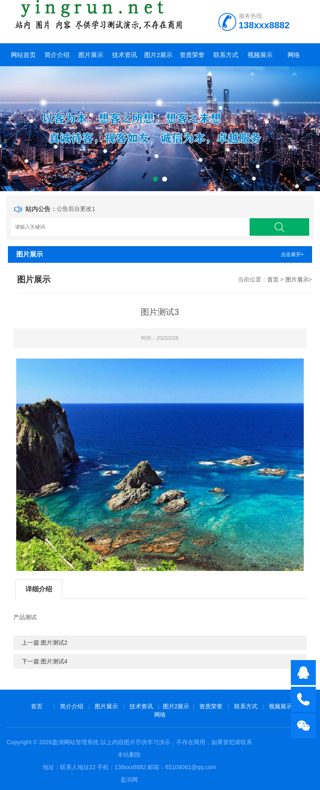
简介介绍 (57, 54)
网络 (294, 54)
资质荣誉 (192, 54)
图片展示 (90, 54)
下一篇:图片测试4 (45, 661)
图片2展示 (158, 54)
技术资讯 (124, 54)
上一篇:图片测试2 (45, 642)
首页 (273, 279)
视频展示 (260, 54)
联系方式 (225, 54)
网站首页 (23, 54)
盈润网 (129, 779)
